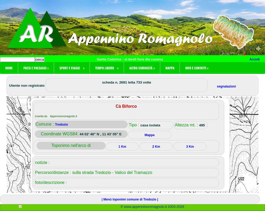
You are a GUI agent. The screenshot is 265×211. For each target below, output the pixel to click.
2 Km (156, 146)
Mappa (170, 68)
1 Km (122, 146)
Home (9, 68)
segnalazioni (226, 86)
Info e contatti (196, 68)
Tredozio (61, 124)
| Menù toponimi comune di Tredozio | (130, 199)
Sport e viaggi (71, 68)
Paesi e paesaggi (36, 68)
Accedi (254, 59)
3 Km (190, 146)
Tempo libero (106, 68)
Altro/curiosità (141, 68)
